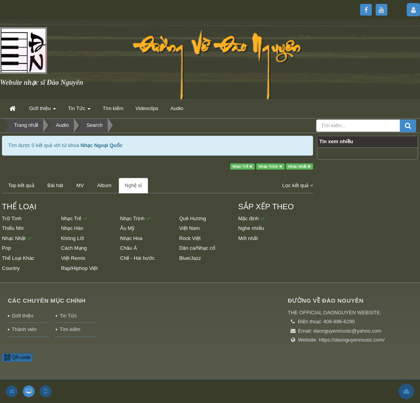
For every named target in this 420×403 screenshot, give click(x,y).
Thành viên (24, 329)
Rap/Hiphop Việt (79, 268)
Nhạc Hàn (72, 228)
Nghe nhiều (251, 228)
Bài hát (55, 185)
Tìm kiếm (70, 329)
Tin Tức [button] (79, 110)
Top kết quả (21, 185)
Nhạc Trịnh (270, 166)
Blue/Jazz (190, 258)
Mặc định (251, 218)
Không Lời (72, 238)
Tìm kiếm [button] (113, 108)
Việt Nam (189, 228)
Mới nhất (248, 238)
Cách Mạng (74, 248)
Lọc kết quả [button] (297, 185)
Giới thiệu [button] (42, 110)
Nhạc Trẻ (242, 166)
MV (80, 185)
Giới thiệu (22, 316)
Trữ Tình (11, 218)
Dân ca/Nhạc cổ (197, 248)
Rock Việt (190, 238)
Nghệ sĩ (133, 185)
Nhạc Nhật (299, 166)
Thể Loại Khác (18, 258)
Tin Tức (68, 316)
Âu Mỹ (127, 228)
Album (104, 185)
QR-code (17, 357)
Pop (6, 248)
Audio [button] (176, 108)
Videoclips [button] (146, 108)
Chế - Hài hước (137, 258)
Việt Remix (73, 258)
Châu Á (128, 248)
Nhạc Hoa (131, 238)
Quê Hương (192, 218)
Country (11, 268)
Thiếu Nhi (12, 228)
